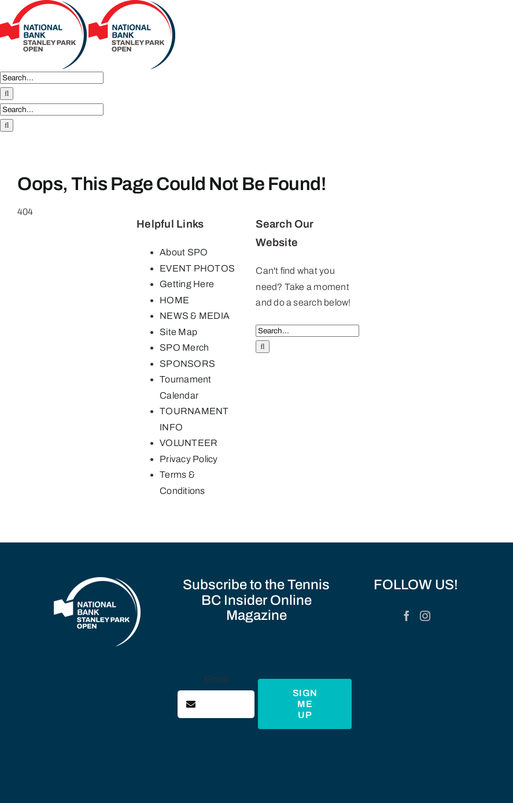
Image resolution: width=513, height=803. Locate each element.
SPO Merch (184, 347)
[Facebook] (406, 616)
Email (216, 679)
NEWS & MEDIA (195, 316)
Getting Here (187, 284)
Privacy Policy (188, 459)
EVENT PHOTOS (197, 268)
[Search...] (52, 78)
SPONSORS (187, 364)
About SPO (184, 252)
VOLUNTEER (188, 443)
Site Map (178, 332)
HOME (174, 300)
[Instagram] (425, 616)
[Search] (6, 93)
